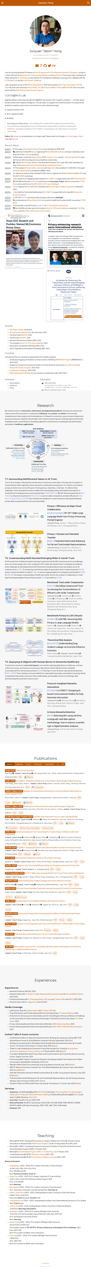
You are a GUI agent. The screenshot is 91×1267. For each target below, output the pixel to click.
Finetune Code (47, 828)
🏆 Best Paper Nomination (30, 828)
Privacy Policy (45, 1263)
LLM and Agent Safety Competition (62, 187)
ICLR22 (79, 496)
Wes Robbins (14, 1187)
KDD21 (81, 493)
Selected (9, 764)
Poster (8, 910)
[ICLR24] (25, 197)
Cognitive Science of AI (15, 110)
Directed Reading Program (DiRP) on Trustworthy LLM (36, 1152)
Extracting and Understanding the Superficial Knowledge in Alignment (49, 806)
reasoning (40, 168)
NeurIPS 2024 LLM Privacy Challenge (44, 184)
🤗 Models (32, 844)
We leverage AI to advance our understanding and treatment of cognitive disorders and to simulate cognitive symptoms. (45, 114)
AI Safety (10, 118)
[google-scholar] (41, 66)
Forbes (58, 87)
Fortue (55, 157)
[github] (45, 66)
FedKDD (21, 176)
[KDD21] (51, 541)
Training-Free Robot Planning (34, 149)
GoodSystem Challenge (18, 370)
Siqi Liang (13, 1235)
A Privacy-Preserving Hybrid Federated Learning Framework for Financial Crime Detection (49, 888)
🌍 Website (28, 777)
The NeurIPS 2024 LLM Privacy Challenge (34, 1095)
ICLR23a (39, 496)
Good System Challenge (32, 80)
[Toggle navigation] (2, 3)
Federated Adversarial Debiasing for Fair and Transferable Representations (42, 934)
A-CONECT (51, 179)
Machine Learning (38, 1154)
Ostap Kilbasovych (16, 1201)
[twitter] (49, 66)
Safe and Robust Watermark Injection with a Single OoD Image (38, 858)
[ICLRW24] (52, 690)
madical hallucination (21, 171)
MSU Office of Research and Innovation (36, 211)
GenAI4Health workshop (56, 152)
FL (58, 764)
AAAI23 (32, 496)
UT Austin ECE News (66, 1013)
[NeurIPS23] (52, 643)
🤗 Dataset (16, 803)
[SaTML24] (40, 205)
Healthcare (19, 764)
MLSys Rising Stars (35, 85)
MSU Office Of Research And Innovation (67, 1027)
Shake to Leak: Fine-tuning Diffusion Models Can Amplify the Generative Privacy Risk (48, 865)
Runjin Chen (14, 1176)
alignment (51, 168)
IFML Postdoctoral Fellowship (20, 373)
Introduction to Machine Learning (44, 1157)
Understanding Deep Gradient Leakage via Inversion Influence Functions (44, 881)
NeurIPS (24, 335)
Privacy (28, 764)
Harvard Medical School (53, 75)
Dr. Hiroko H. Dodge (32, 994)
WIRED (53, 87)
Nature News (32, 87)
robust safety (31, 168)
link (71, 1040)
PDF (20, 777)
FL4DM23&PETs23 (52, 493)
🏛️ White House (20, 897)
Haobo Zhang (15, 1222)
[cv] (54, 66)
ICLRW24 (40, 671)
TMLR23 (8, 496)
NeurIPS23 (19, 570)
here (28, 126)
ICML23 (80, 570)
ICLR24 (24, 499)
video (22, 1070)
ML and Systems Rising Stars (20, 332)
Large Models (49, 764)
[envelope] (37, 66)
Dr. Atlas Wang (23, 78)
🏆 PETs (9, 897)
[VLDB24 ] (52, 619)
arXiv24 (58, 578)
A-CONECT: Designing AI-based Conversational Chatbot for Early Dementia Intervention (49, 848)
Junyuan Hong (45, 2)
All (63, 764)
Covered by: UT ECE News (13, 267)
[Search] (88, 3)
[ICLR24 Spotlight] (55, 513)
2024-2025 (41, 1092)
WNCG (71, 999)
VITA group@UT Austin (52, 999)
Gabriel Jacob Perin (17, 1193)
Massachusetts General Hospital (31, 75)
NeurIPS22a (16, 499)
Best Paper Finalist (16, 330)
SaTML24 (35, 572)
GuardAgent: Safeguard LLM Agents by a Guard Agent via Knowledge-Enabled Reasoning (48, 781)
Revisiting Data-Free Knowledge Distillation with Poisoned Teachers (40, 901)
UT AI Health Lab (11, 80)
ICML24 (9, 575)
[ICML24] (51, 586)
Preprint (48, 930)
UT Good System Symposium (57, 205)
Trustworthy (38, 764)
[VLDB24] (33, 181)
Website (27, 854)
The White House (44, 87)
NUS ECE (25, 162)
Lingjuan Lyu (31, 1002)
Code (8, 803)
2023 (77, 1095)
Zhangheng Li (15, 1166)
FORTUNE (68, 87)
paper (55, 1046)
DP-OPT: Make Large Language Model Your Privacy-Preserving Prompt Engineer (66, 516)
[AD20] (50, 715)
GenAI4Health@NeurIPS (74, 173)
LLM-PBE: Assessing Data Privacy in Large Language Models (56, 817)
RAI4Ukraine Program (40, 1144)
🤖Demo (36, 854)
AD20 (13, 673)
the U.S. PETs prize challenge (57, 208)
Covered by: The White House (56, 321)
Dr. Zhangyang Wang (35, 999)
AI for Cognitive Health (15, 114)
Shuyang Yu (14, 1211)
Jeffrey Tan (14, 1206)
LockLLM (28, 154)
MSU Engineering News (61, 1024)
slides (72, 1065)
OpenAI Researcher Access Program (29, 90)
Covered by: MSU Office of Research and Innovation (63, 266)
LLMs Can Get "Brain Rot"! (25, 770)
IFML (69, 78)
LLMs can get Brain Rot (73, 157)
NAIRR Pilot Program (77, 179)
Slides (69, 920)
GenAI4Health (33, 187)
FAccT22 (8, 499)
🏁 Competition (37, 787)
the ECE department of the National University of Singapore (56, 72)
